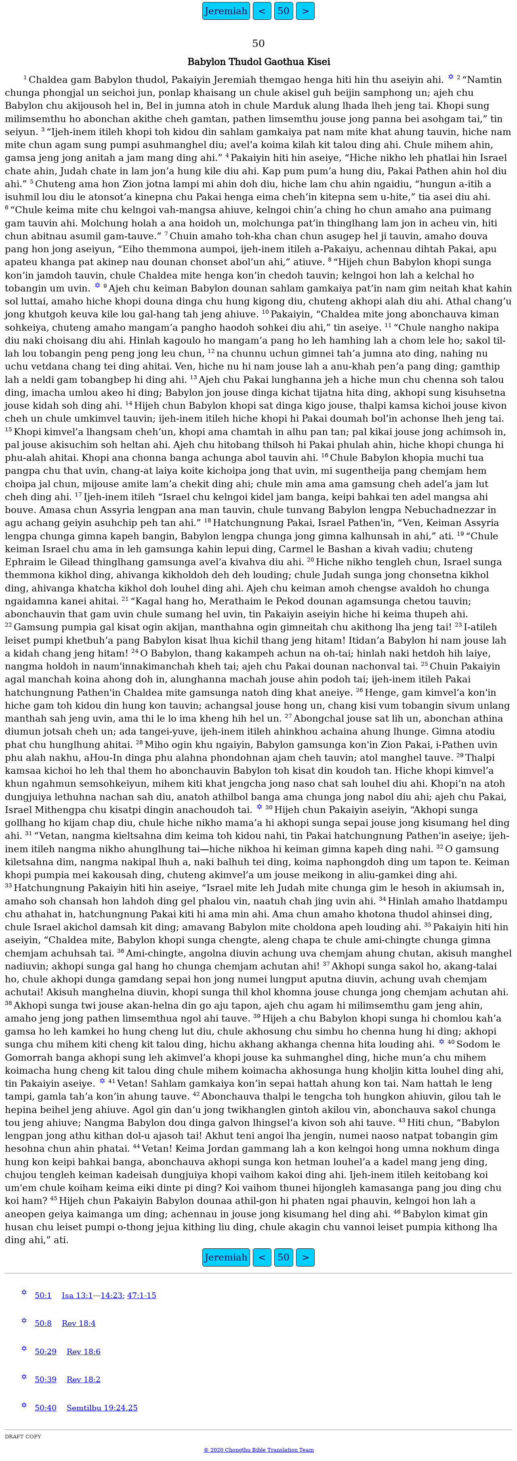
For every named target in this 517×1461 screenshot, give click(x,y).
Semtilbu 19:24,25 (102, 1408)
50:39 (46, 1379)
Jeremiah (226, 11)
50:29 (46, 1351)
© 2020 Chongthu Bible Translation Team (259, 1450)
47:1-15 (141, 1295)
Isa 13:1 (77, 1295)
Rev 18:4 (79, 1323)
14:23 (111, 1295)
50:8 (43, 1323)
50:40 (46, 1408)
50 (283, 11)
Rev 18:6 (84, 1351)
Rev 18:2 (84, 1379)
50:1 (43, 1295)
